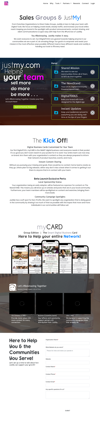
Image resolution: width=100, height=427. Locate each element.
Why (51, 3)
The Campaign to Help (18, 315)
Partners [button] (66, 3)
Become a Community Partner (47, 315)
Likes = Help (70, 315)
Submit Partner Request (25, 107)
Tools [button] (57, 3)
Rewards (76, 3)
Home (45, 3)
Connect (85, 3)
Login (93, 3)
